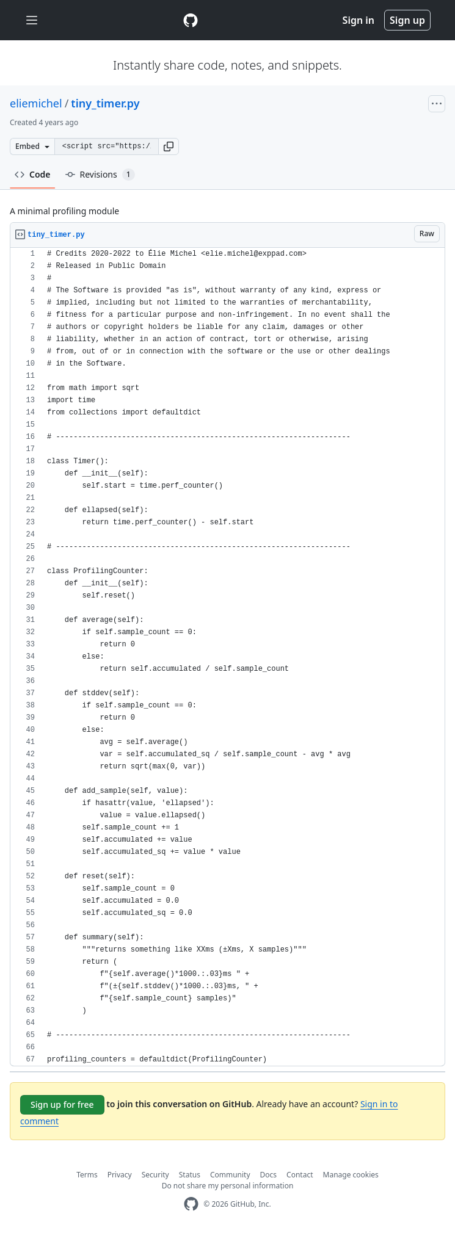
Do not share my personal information (228, 1185)
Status (189, 1174)
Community (230, 1174)
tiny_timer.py (105, 103)
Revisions (100, 174)
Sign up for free (62, 1104)
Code (33, 174)
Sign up (407, 20)
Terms (87, 1174)
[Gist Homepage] (190, 20)
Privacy (119, 1174)
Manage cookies (351, 1174)
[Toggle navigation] (31, 20)
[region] (227, 657)
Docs (268, 1174)
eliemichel (36, 103)
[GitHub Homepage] (191, 1204)
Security (155, 1174)
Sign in (358, 20)
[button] (168, 146)
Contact (299, 1174)
